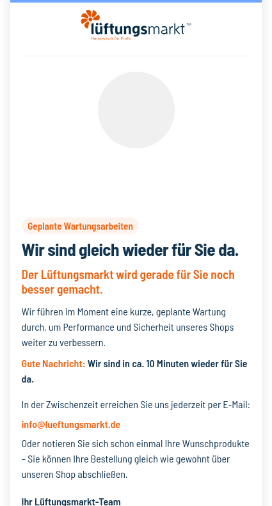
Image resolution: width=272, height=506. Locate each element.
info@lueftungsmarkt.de (71, 424)
